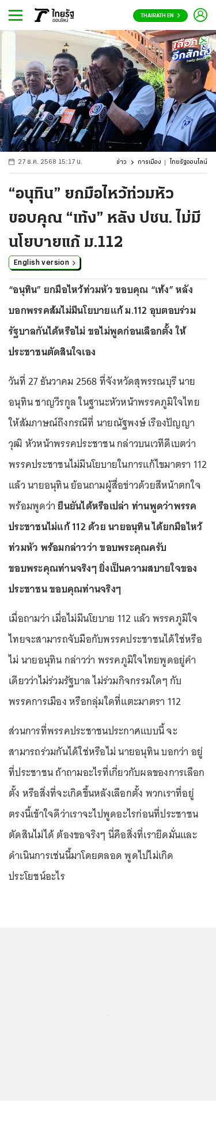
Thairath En (160, 16)
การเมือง (149, 162)
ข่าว (121, 162)
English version (45, 262)
